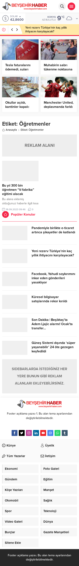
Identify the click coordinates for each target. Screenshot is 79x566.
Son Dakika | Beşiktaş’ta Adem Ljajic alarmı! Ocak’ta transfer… (52, 324)
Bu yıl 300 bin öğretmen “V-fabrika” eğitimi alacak (18, 189)
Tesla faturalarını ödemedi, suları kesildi (18, 69)
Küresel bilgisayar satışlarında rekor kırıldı (49, 299)
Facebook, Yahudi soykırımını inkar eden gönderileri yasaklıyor (53, 278)
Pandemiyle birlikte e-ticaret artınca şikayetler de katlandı (53, 230)
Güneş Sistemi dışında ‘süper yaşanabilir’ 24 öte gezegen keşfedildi (53, 347)
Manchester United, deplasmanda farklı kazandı (59, 106)
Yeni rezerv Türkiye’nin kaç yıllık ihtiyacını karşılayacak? (46, 29)
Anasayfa (9, 130)
